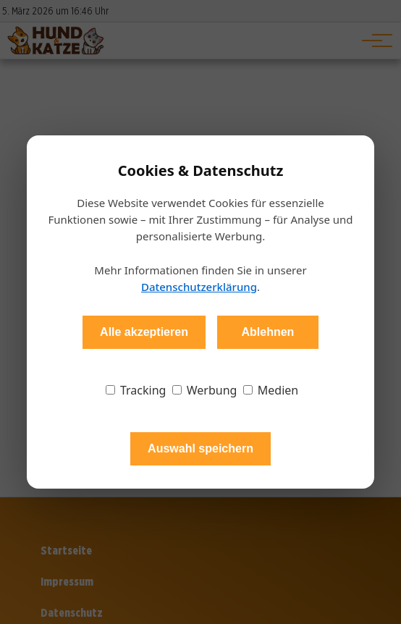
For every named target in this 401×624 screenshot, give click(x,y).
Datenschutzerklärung (199, 286)
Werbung (204, 390)
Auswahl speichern (200, 448)
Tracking (136, 390)
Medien (271, 390)
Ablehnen (267, 332)
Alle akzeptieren (144, 332)
